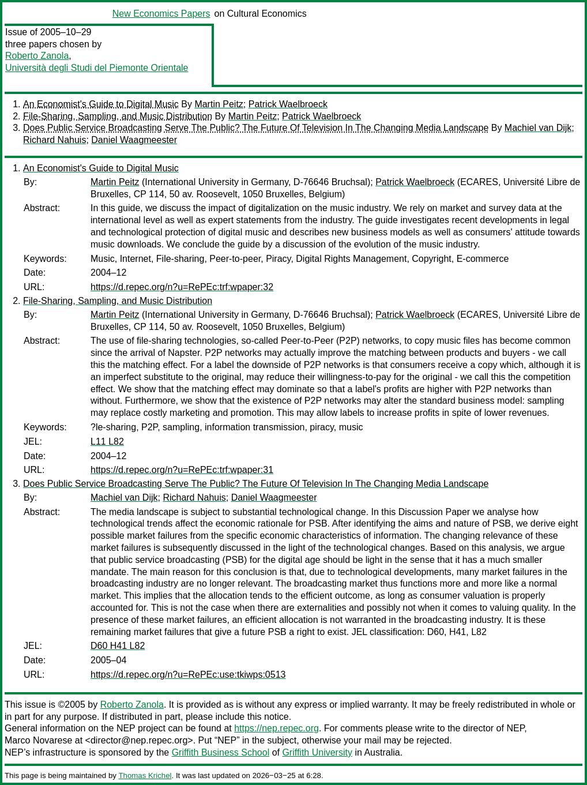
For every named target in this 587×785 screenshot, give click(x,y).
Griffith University (317, 752)
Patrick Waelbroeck (288, 104)
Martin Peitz (218, 104)
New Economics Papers (161, 13)
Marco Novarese (38, 740)
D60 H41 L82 (118, 646)
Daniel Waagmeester (134, 140)
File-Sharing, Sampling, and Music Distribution (117, 116)
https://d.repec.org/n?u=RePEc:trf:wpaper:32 (182, 287)
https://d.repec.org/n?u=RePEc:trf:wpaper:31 (182, 470)
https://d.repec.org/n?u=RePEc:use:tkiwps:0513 (188, 674)
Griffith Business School (221, 752)
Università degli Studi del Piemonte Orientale (97, 68)
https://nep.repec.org (276, 728)
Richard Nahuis (54, 140)
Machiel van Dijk (538, 128)
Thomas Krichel (144, 775)
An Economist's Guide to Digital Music (101, 104)
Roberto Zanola (37, 56)
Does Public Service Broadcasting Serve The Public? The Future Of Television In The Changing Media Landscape (255, 128)
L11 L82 (107, 441)
